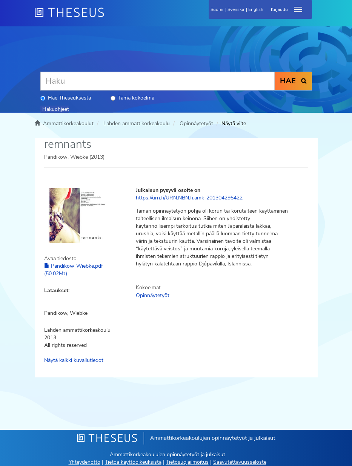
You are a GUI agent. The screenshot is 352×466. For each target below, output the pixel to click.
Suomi (217, 9)
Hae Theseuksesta (65, 97)
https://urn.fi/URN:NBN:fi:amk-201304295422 (189, 197)
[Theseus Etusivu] (110, 17)
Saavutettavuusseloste (239, 462)
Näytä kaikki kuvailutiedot (73, 360)
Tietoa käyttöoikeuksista (133, 462)
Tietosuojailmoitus (187, 462)
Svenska (235, 9)
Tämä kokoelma (132, 97)
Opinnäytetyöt (196, 123)
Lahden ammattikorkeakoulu (136, 123)
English (255, 9)
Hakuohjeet (55, 109)
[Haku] (157, 81)
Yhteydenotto (84, 462)
